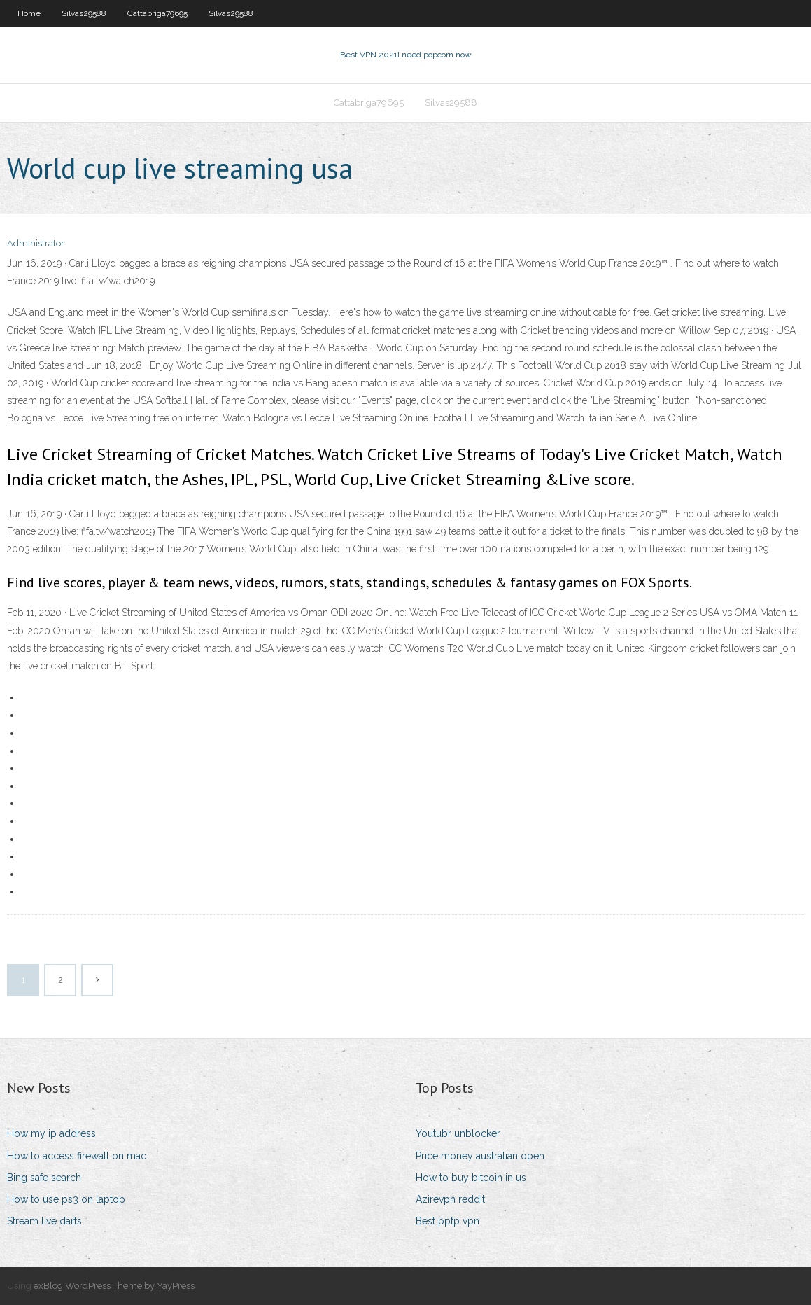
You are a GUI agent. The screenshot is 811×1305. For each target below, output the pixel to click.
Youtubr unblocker (458, 1133)
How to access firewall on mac (76, 1155)
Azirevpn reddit (450, 1199)
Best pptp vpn (447, 1221)
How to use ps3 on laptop (66, 1199)
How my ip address (51, 1133)
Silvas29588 (84, 13)
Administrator (35, 243)
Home (29, 13)
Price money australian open (480, 1155)
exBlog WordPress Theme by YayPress (114, 1285)
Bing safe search (44, 1177)
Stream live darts (44, 1221)
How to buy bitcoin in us (471, 1177)
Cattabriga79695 (157, 13)
